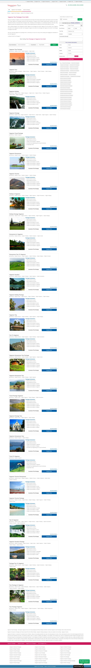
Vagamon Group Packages (40, 642)
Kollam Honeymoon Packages (65, 106)
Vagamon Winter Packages (65, 658)
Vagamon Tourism (14, 172)
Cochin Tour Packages (75, 63)
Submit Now (71, 59)
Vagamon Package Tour (15, 413)
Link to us (49, 665)
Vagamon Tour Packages (16, 9)
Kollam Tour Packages (64, 72)
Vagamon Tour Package (15, 49)
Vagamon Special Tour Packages (41, 658)
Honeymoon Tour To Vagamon (17, 253)
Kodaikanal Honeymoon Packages (66, 89)
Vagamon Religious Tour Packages (41, 654)
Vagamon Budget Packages (15, 644)
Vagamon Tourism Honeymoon (17, 473)
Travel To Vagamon (14, 453)
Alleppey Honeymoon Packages (65, 82)
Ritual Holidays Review (62, 665)
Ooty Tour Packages (72, 74)
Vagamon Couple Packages (15, 652)
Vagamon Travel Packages (65, 650)
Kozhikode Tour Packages (74, 70)
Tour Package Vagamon (15, 603)
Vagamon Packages (78, 1)
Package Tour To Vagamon (16, 559)
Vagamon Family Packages (15, 658)
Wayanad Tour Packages (74, 66)
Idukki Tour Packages (64, 74)
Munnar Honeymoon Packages (65, 78)
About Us (26, 665)
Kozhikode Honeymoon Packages (66, 104)
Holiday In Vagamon (14, 193)
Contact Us (41, 665)
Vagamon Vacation (63, 1)
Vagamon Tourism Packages (65, 648)
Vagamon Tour (37, 1)
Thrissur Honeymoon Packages (65, 101)
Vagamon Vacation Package (16, 538)
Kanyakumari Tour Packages (75, 76)
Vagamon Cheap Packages (15, 646)
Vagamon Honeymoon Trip (16, 373)
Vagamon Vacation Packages (65, 654)
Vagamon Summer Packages (65, 644)
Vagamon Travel (55, 1)
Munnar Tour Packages (66, 63)
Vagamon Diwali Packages (15, 654)
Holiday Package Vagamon (16, 213)
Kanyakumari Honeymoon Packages (66, 95)
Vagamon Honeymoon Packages (65, 99)
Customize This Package (34, 64)
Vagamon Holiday (30, 1)
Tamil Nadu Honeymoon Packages (66, 85)
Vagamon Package (14, 112)
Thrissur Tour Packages (74, 68)
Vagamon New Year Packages (40, 650)
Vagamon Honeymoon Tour (16, 433)
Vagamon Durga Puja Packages (15, 656)
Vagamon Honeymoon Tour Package (19, 353)
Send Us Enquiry (26, 9)
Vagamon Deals (21, 639)
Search (54, 44)
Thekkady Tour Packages (64, 70)
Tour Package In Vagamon (16, 581)
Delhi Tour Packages (16, 36)
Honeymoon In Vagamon (16, 233)
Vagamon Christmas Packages (15, 648)
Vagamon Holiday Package (16, 293)
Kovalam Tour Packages (64, 66)
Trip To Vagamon (14, 516)
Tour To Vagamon (14, 333)
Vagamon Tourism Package (16, 495)
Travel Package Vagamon (16, 393)
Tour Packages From (42, 639)
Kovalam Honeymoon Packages (65, 93)
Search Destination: (12, 44)
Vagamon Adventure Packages (15, 642)
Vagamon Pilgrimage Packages (41, 652)
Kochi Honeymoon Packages (65, 108)
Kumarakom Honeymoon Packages (66, 91)
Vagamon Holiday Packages (40, 644)
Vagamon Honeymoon (46, 1)
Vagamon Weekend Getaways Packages (67, 656)
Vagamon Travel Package (16, 132)
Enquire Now (49, 64)
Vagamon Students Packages (65, 642)
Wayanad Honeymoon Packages (65, 97)
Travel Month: (33, 44)
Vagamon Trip (70, 1)
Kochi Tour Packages (72, 72)
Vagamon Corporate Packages (15, 650)
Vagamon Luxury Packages (40, 648)
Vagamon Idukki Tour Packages (50, 662)
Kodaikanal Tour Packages (64, 76)
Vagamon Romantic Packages (40, 656)
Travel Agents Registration (33, 665)
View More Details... (54, 62)
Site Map (44, 665)
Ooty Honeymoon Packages (65, 87)
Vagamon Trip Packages (64, 652)
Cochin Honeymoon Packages (65, 80)
